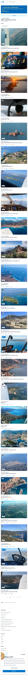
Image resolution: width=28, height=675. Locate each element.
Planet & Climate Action (5, 612)
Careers (2, 641)
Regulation (3, 617)
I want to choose (14, 668)
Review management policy (6, 621)
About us (2, 636)
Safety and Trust (4, 614)
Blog (2, 637)
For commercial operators (6, 630)
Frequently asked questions (6, 619)
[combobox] (16, 2)
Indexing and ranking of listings (7, 623)
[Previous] (7, 597)
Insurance (3, 615)
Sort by (2, 23)
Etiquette (2, 628)
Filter (14, 15)
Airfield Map (3, 650)
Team (2, 639)
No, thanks (23, 654)
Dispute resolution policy (6, 624)
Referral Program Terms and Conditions (8, 626)
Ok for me (14, 671)
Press (2, 643)
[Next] (21, 597)
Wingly (2, 602)
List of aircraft (3, 648)
